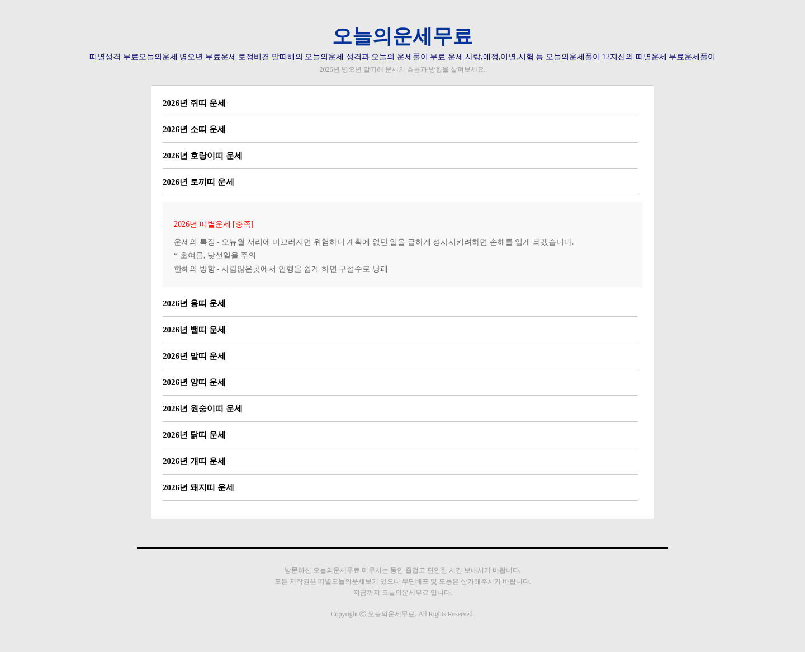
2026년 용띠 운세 (194, 303)
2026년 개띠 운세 (194, 461)
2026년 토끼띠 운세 (198, 181)
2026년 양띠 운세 (194, 382)
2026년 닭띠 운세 (194, 434)
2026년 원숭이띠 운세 (203, 408)
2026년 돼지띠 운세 (198, 487)
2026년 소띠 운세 (194, 129)
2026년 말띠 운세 (194, 355)
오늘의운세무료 (402, 36)
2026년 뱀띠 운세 (194, 329)
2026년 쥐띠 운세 (194, 102)
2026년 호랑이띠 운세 (203, 155)
